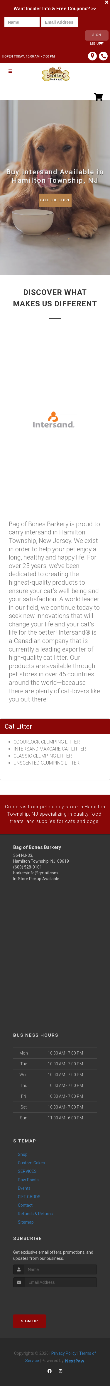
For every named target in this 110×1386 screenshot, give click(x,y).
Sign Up (29, 1316)
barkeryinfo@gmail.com (35, 867)
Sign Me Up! (96, 36)
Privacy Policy (64, 1348)
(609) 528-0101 (27, 861)
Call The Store (55, 197)
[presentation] (24, 35)
